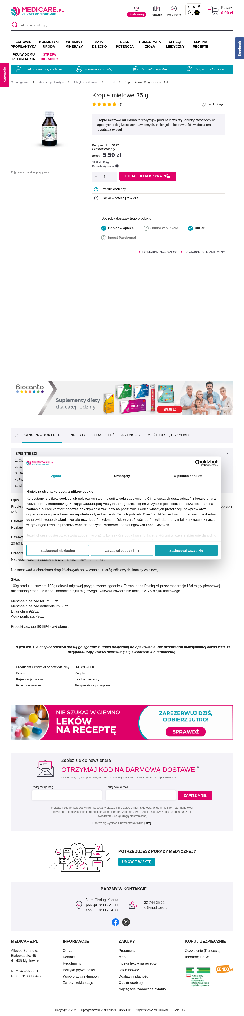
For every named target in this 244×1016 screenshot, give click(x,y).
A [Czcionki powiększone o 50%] (194, 7)
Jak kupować (129, 970)
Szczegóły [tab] (122, 476)
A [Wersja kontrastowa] (197, 12)
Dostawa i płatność (133, 976)
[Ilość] (104, 177)
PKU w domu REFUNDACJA (23, 57)
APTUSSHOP (122, 1010)
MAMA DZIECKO (99, 44)
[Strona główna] (20, 82)
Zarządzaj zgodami (122, 550)
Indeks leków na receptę (138, 963)
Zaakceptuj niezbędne (58, 550)
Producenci (127, 950)
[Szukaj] (14, 25)
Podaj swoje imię (42, 787)
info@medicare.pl (154, 907)
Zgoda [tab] (56, 476)
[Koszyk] (213, 10)
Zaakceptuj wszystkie (186, 550)
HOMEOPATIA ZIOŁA (150, 44)
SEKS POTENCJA (125, 44)
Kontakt (69, 957)
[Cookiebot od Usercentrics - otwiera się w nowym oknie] (198, 463)
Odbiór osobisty (131, 983)
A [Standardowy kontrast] (191, 12)
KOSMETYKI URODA (49, 44)
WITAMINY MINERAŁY (74, 44)
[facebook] (115, 922)
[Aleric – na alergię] (122, 25)
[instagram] (126, 922)
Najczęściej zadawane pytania (142, 989)
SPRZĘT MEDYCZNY (175, 44)
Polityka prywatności (79, 970)
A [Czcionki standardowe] (189, 7)
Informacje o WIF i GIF (202, 957)
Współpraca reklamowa (81, 976)
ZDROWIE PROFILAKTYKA (23, 44)
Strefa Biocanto (49, 57)
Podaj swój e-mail (116, 787)
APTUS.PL (182, 1010)
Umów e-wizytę (136, 862)
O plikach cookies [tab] (188, 476)
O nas (67, 950)
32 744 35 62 (154, 902)
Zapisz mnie (196, 795)
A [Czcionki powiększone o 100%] (199, 7)
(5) (120, 104)
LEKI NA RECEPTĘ (200, 44)
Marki (123, 957)
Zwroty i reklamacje (78, 983)
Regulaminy (72, 963)
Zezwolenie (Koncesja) (203, 950)
